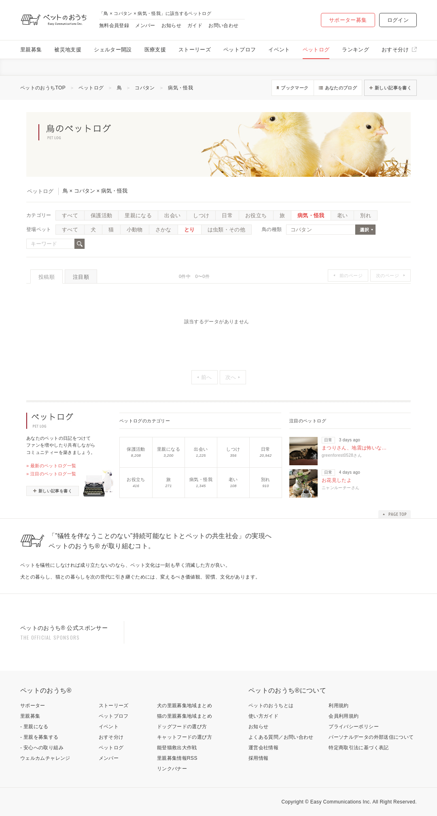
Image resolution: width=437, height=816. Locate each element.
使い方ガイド (263, 716)
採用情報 (258, 758)
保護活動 (101, 215)
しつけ (201, 215)
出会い (172, 215)
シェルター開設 (113, 50)
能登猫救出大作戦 (177, 747)
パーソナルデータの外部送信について (371, 737)
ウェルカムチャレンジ (45, 758)
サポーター (32, 705)
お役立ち (256, 215)
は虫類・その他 (227, 230)
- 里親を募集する (39, 737)
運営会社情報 (263, 747)
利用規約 (338, 705)
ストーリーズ (194, 50)
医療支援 (155, 50)
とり (189, 230)
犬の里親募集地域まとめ (184, 705)
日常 (227, 215)
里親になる (138, 215)
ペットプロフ (239, 50)
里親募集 (31, 50)
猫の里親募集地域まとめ (184, 716)
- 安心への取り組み (42, 747)
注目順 (81, 277)
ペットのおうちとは (270, 705)
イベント (279, 50)
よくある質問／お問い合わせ (281, 737)
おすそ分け (395, 50)
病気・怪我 (180, 88)
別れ (365, 215)
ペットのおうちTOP (43, 88)
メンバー (145, 25)
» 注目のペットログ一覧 (51, 473)
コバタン (145, 88)
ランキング (355, 50)
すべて (70, 215)
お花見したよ (337, 480)
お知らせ (171, 25)
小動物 (135, 230)
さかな (163, 230)
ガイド (194, 25)
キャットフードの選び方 (184, 737)
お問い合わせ (223, 25)
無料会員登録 (114, 25)
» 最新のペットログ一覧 (51, 465)
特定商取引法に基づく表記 (358, 747)
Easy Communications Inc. (340, 802)
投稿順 (46, 277)
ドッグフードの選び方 (182, 726)
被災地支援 (67, 50)
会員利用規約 (344, 716)
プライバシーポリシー (354, 726)
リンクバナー (172, 768)
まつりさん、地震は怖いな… (354, 448)
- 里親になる (34, 726)
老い (342, 215)
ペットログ (316, 50)
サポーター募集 (348, 20)
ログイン (398, 20)
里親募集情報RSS (177, 758)
